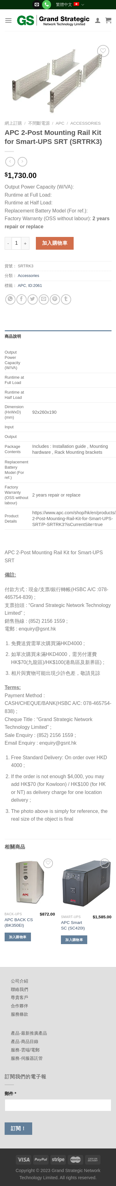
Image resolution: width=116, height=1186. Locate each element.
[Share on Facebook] (21, 299)
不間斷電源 (39, 123)
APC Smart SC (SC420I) (73, 925)
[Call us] (46, 4)
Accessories (85, 123)
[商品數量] (16, 243)
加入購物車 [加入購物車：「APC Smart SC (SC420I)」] (74, 940)
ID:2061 (35, 285)
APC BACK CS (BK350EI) (19, 922)
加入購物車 (54, 243)
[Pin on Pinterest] (55, 299)
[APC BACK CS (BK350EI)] (30, 883)
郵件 (10, 1093)
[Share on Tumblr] (66, 299)
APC (60, 123)
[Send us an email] (36, 4)
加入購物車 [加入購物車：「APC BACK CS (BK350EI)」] (18, 937)
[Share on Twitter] (33, 299)
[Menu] (8, 20)
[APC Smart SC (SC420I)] (86, 884)
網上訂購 (13, 123)
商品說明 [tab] (13, 336)
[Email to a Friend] (44, 299)
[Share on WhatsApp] (10, 299)
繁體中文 (70, 5)
